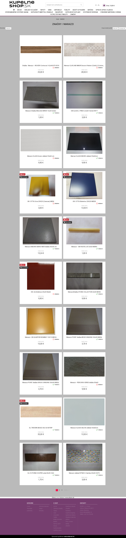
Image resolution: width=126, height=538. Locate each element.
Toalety (67, 10)
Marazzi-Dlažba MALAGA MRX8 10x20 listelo (40, 111)
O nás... (29, 506)
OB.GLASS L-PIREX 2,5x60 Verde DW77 (84, 111)
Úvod (57, 19)
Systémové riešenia (90, 12)
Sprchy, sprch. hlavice (104, 10)
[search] (81, 5)
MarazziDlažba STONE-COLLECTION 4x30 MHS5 (84, 292)
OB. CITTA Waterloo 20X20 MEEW (84, 201)
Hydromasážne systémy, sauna (16, 12)
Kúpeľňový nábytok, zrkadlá (42, 12)
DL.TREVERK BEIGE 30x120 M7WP (40, 428)
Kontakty (41, 510)
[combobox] (115, 28)
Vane (49, 10)
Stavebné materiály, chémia (110, 12)
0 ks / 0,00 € (110, 6)
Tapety (42, 10)
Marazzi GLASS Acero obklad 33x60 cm (40, 156)
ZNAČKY (73, 14)
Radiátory (59, 12)
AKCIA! (19, 10)
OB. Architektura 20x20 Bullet (41, 292)
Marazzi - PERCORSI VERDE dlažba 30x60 (84, 382)
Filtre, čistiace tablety (59, 14)
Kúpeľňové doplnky (72, 12)
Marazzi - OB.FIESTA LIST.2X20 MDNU (84, 247)
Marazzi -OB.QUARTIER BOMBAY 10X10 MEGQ (41, 337)
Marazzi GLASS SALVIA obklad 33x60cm (84, 428)
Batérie (90, 10)
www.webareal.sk (69, 536)
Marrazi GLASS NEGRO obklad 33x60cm (84, 156)
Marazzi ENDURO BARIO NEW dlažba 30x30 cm (41, 247)
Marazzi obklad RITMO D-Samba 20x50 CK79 (84, 473)
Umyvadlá (57, 10)
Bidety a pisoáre (79, 10)
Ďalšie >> (66, 490)
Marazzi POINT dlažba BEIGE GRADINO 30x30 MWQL (84, 337)
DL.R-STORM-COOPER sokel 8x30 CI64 (41, 473)
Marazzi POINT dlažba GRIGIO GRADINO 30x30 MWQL (40, 382)
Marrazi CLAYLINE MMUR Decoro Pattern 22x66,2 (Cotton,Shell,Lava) (84, 65)
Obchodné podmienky (29, 509)
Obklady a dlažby (31, 10)
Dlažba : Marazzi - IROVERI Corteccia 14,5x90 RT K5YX (40, 65)
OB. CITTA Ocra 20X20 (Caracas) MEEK (40, 201)
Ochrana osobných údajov (44, 507)
